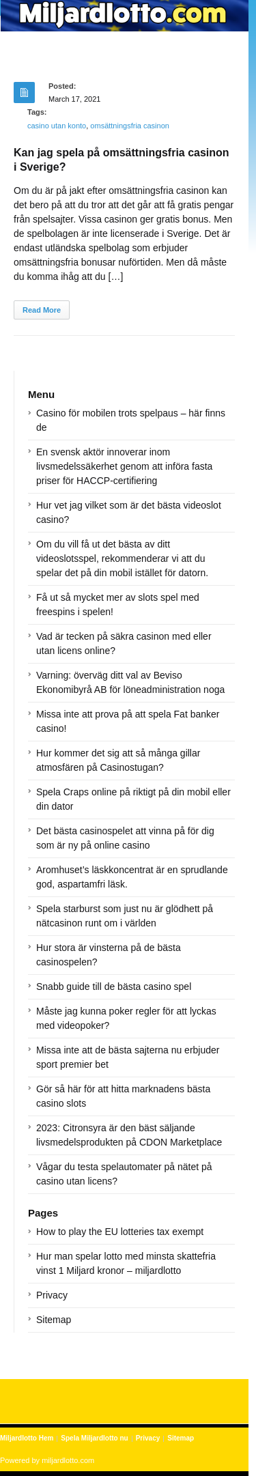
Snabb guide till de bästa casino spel (113, 986)
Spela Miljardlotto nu (94, 1438)
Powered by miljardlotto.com (47, 1460)
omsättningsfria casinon (129, 126)
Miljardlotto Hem (26, 1438)
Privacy (52, 1295)
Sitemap (53, 1319)
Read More (42, 310)
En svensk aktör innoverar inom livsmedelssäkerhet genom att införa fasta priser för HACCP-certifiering (124, 466)
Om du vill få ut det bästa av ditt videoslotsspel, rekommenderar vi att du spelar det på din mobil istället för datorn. (122, 558)
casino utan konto (56, 126)
